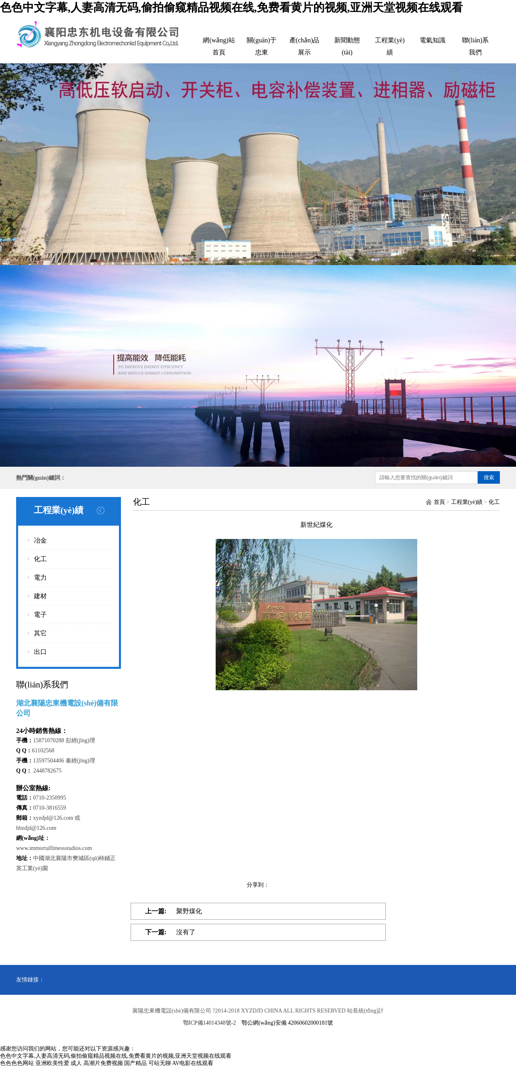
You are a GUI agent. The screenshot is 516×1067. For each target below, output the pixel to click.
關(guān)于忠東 (262, 46)
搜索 (489, 477)
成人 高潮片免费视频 (97, 1063)
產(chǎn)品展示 (304, 46)
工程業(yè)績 (390, 46)
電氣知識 (432, 40)
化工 (40, 558)
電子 (40, 614)
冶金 (40, 540)
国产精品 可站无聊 (147, 1063)
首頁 (439, 502)
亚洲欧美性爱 (52, 1063)
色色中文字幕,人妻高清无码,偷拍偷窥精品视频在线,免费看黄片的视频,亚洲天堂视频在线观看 (231, 7)
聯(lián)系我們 (475, 46)
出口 (40, 651)
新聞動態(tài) (347, 46)
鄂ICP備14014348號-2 (209, 1023)
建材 (40, 596)
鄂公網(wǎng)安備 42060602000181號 (287, 1023)
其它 (40, 633)
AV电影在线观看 (192, 1063)
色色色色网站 (17, 1063)
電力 (40, 577)
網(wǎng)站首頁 (219, 46)
